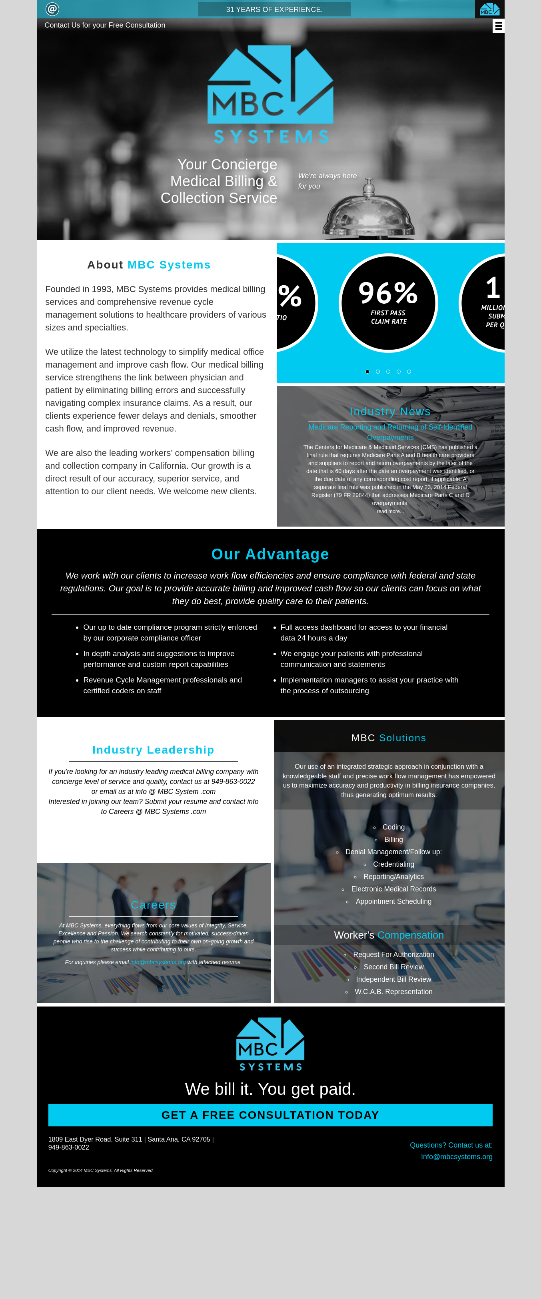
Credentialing (393, 864)
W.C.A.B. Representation (394, 992)
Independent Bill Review (393, 979)
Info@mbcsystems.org (457, 1157)
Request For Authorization (393, 955)
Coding (394, 827)
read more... (390, 511)
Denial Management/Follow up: (393, 852)
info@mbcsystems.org (158, 962)
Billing (393, 839)
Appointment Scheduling (394, 901)
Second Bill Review (394, 967)
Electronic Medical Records (393, 889)
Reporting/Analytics (393, 877)
